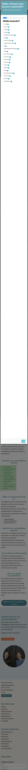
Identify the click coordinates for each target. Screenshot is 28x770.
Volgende (23, 441)
